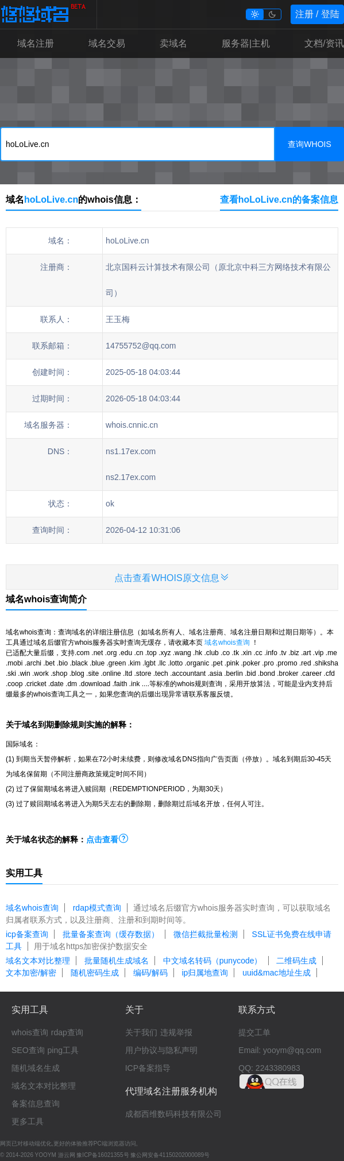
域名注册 (35, 43)
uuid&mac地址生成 (276, 972)
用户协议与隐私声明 (161, 1050)
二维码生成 (296, 960)
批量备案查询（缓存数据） (111, 934)
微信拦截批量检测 (205, 934)
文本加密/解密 (31, 972)
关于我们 (141, 1032)
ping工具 (63, 1050)
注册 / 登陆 (317, 14)
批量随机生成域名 (116, 960)
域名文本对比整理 (38, 960)
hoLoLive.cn (51, 199)
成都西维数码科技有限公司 (173, 1114)
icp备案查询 (27, 934)
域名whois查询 (227, 642)
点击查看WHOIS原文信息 (171, 577)
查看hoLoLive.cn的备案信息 (279, 199)
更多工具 (27, 1121)
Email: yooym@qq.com (279, 1050)
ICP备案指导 (148, 1068)
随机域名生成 (35, 1068)
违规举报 (176, 1032)
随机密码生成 (95, 972)
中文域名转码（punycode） (212, 960)
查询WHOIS (309, 144)
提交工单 (254, 1032)
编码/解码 (150, 972)
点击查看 (107, 839)
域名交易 (106, 43)
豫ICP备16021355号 (102, 1155)
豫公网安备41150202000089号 (170, 1155)
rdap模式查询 (97, 907)
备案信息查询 (35, 1103)
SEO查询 (28, 1050)
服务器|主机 (246, 43)
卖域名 (173, 43)
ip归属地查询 (204, 972)
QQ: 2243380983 (269, 1068)
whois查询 (29, 1032)
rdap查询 (67, 1032)
